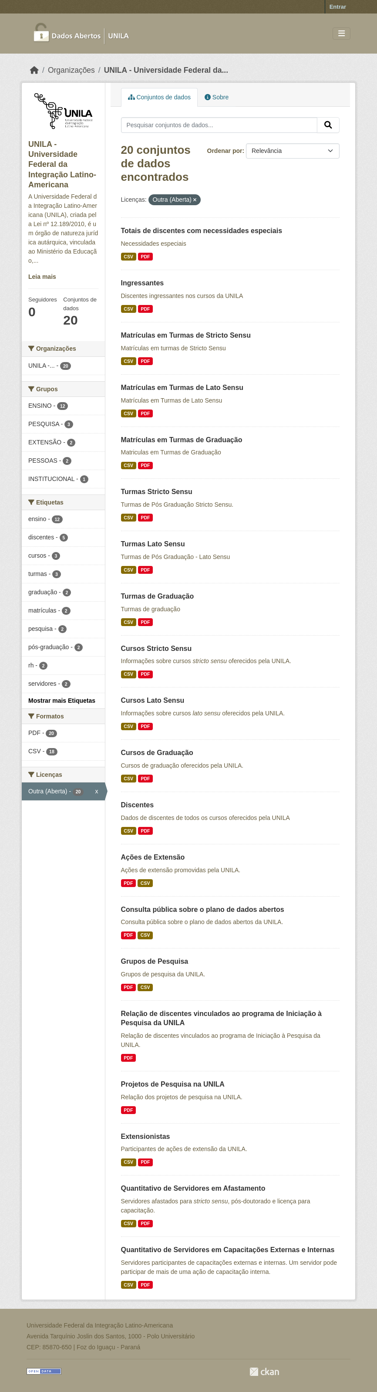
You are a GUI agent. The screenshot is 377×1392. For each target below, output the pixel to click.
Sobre (217, 97)
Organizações (71, 70)
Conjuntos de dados (159, 97)
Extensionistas (145, 1136)
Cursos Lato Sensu (153, 700)
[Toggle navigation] (341, 33)
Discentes (137, 805)
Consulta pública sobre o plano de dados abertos (202, 909)
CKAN (264, 1371)
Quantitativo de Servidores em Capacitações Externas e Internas (228, 1249)
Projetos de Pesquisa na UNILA (173, 1084)
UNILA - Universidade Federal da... (166, 70)
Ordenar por (224, 150)
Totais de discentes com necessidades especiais (202, 230)
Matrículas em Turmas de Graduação (181, 440)
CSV (128, 256)
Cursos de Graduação (157, 752)
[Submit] (328, 125)
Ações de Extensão (153, 857)
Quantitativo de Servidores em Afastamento (193, 1188)
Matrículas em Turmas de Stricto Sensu (186, 335)
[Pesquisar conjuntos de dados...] (219, 125)
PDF (145, 256)
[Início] (34, 70)
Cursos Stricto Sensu (156, 648)
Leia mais (42, 276)
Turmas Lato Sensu (153, 544)
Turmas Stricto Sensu (156, 491)
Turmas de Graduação (157, 596)
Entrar (338, 6)
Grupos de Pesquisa (154, 961)
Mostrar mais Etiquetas (61, 700)
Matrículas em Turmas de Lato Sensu (182, 387)
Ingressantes (142, 283)
